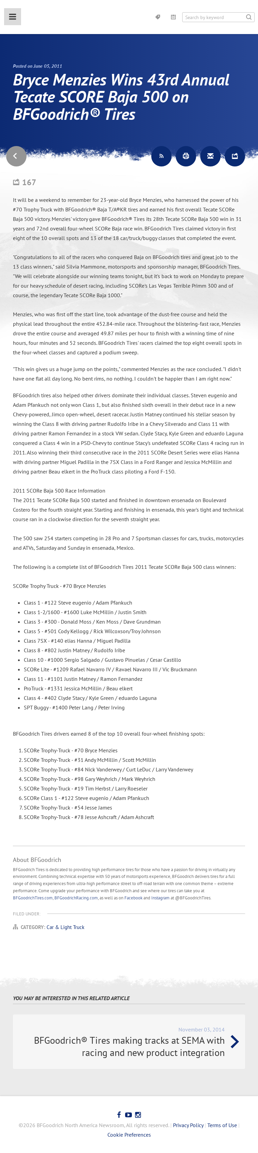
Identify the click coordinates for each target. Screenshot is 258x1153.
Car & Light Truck (65, 927)
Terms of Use (222, 1125)
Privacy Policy (188, 1125)
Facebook (133, 898)
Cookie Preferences (129, 1134)
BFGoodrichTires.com (33, 898)
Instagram (160, 898)
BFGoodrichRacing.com (76, 898)
